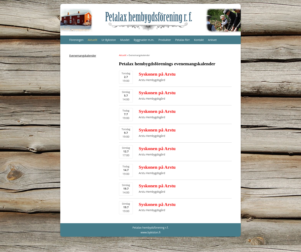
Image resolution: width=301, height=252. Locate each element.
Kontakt (199, 40)
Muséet (125, 40)
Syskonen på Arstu (157, 74)
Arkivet (212, 40)
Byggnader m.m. (144, 40)
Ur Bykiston (109, 40)
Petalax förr (182, 40)
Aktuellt (92, 40)
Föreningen (76, 40)
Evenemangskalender (82, 55)
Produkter (164, 40)
